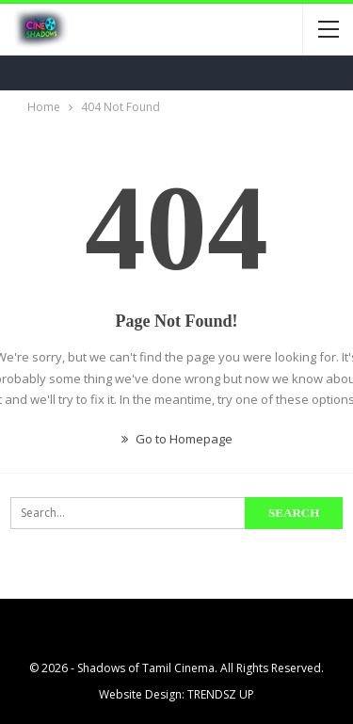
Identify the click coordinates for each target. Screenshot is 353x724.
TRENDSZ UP (220, 694)
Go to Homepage (177, 438)
